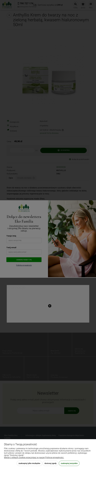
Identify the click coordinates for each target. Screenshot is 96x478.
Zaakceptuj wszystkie (69, 463)
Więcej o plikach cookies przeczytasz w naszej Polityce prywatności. (34, 457)
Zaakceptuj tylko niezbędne (29, 463)
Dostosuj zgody (50, 463)
